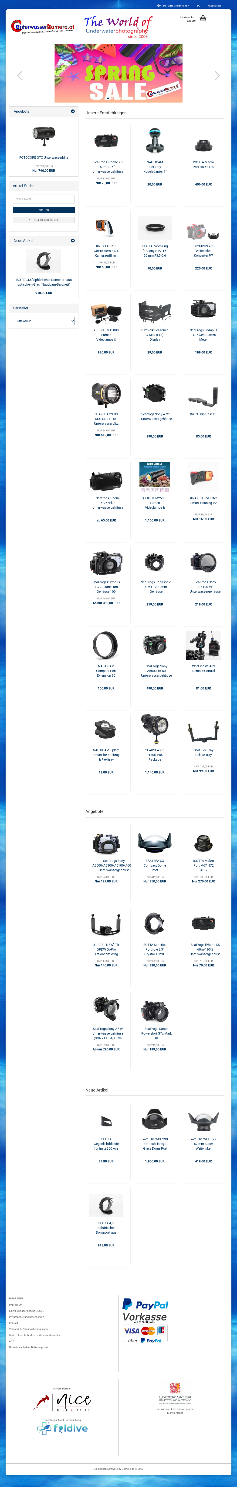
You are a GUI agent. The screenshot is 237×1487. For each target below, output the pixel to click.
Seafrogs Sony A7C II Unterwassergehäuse (156, 428)
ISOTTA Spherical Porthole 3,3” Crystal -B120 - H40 (154, 961)
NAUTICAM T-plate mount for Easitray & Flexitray (106, 766)
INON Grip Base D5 (203, 426)
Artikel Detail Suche (44, 231)
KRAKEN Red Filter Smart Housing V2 (203, 512)
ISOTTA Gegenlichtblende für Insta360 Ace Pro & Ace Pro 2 (106, 1155)
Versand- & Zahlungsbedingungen (28, 1340)
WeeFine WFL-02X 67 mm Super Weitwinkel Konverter (203, 1155)
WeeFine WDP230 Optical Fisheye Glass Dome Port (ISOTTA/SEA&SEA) (155, 1155)
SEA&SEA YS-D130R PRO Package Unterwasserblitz (155, 766)
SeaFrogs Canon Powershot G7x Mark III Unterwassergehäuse (156, 1045)
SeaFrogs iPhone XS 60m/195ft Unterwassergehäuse (107, 178)
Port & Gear (65, 49)
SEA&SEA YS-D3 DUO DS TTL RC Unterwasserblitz (106, 430)
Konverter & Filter (95, 49)
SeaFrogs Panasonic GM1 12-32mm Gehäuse (156, 598)
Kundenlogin (214, 5)
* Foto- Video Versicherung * (173, 5)
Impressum (15, 1316)
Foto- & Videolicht (156, 49)
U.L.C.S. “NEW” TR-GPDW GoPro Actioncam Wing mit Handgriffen (106, 961)
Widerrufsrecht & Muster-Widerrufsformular (34, 1346)
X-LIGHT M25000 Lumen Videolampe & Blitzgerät (154, 514)
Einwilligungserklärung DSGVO (26, 1322)
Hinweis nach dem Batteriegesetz (28, 1359)
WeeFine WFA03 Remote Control (203, 680)
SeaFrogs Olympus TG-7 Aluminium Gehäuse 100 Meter (106, 598)
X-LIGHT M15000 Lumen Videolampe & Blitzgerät (106, 346)
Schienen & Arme (191, 49)
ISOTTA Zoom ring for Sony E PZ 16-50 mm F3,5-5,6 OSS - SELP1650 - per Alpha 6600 (155, 262)
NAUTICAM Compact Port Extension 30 (106, 682)
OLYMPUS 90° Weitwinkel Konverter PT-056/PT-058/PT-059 (203, 262)
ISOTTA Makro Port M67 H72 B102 (203, 877)
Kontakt (13, 1334)
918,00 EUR (43, 304)
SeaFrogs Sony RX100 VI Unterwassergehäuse (205, 598)
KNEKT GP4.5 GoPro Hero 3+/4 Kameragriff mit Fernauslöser (106, 262)
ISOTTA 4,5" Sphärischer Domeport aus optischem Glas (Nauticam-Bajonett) (106, 1239)
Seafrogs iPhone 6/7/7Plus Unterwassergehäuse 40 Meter (107, 514)
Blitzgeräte (126, 49)
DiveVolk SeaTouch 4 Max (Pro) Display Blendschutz (155, 346)
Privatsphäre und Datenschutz (26, 1328)
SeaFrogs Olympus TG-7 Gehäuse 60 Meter (203, 346)
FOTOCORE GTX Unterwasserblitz (43, 169)
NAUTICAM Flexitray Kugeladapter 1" (154, 178)
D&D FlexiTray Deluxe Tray (203, 764)
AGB (11, 1352)
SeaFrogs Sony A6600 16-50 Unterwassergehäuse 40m (156, 682)
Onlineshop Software (106, 1480)
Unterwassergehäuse (31, 49)
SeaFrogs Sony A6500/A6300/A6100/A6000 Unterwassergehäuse (113, 877)
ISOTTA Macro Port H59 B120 (203, 176)
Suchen (44, 221)
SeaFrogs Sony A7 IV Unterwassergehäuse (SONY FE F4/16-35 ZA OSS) (107, 1045)
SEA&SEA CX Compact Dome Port (155, 877)
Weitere (217, 49)
